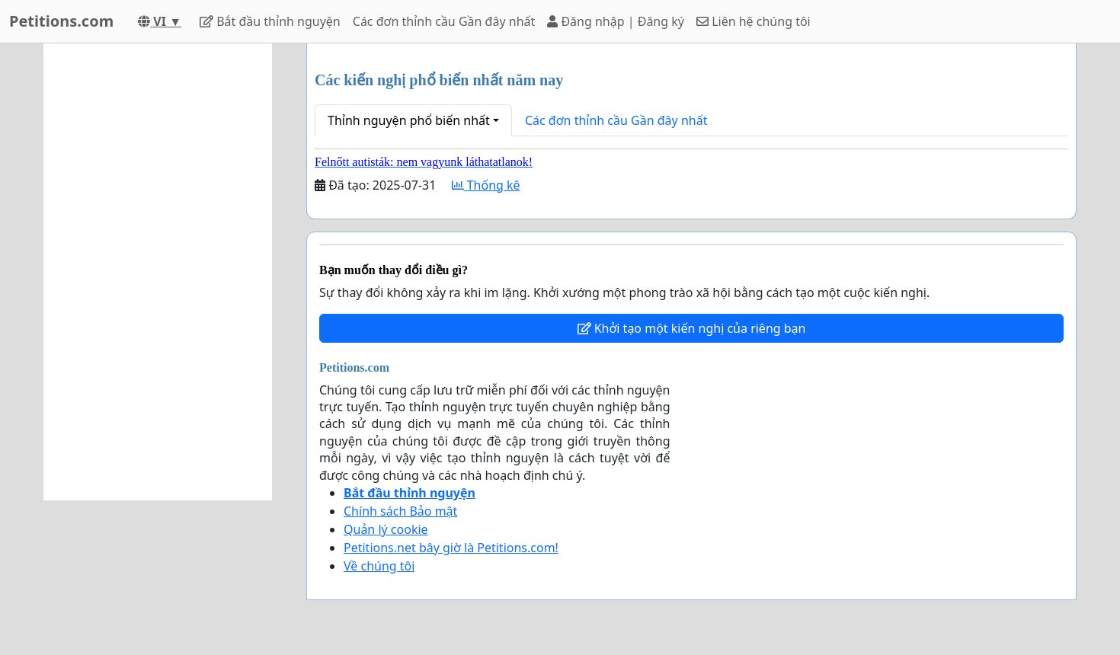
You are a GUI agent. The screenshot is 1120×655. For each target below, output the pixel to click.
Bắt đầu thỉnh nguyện (270, 21)
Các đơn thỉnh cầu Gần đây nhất (444, 21)
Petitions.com (61, 21)
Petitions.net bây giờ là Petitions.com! (451, 547)
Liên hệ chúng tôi (753, 21)
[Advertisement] (157, 271)
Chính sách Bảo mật (400, 511)
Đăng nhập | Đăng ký (615, 21)
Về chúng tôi (379, 566)
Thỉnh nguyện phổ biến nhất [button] (409, 120)
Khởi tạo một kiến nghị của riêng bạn (692, 328)
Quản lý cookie (386, 529)
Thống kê (486, 185)
